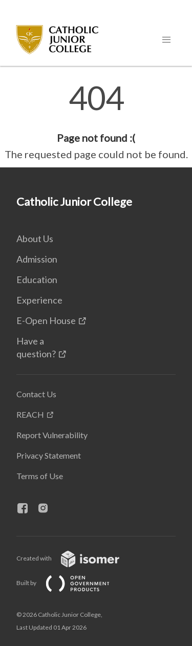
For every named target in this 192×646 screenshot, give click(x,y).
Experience (39, 300)
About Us (34, 238)
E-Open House (46, 320)
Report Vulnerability (52, 435)
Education (36, 279)
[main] (96, 121)
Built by (71, 583)
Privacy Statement (48, 455)
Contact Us (36, 394)
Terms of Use (39, 476)
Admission (36, 259)
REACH (30, 414)
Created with (76, 558)
